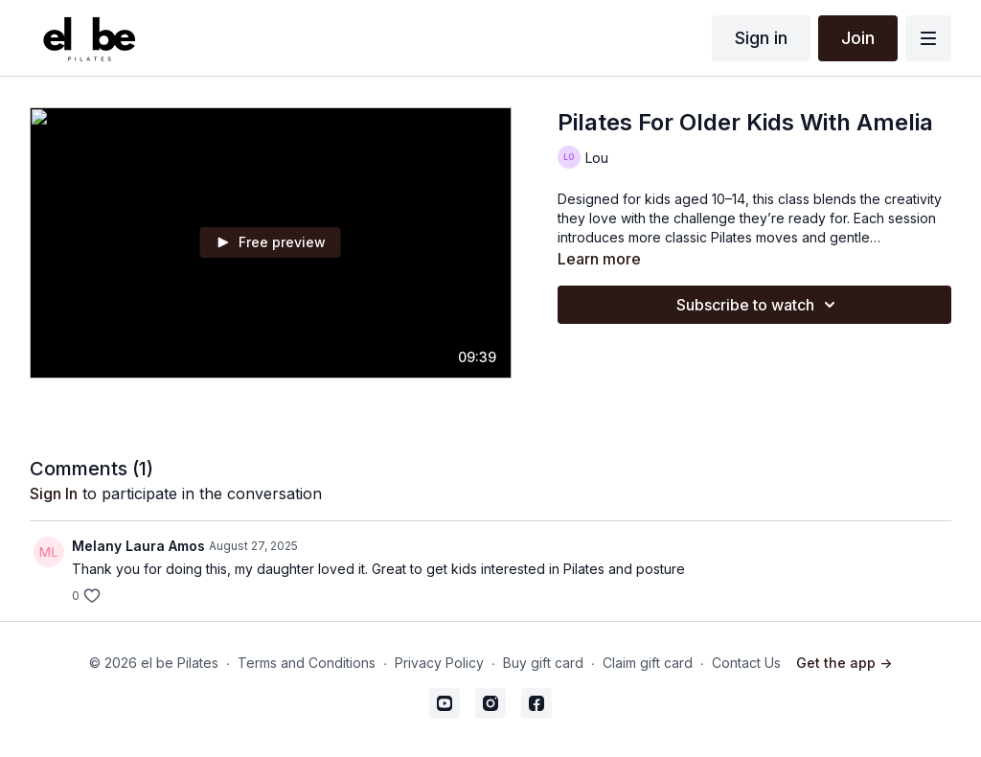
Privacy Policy (439, 662)
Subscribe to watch (758, 304)
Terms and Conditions (307, 662)
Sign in (761, 38)
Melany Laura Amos (138, 546)
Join (858, 38)
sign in (54, 493)
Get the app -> (844, 662)
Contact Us (746, 662)
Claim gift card (648, 662)
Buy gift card (543, 662)
